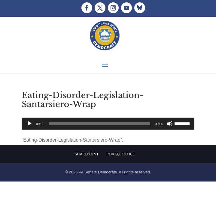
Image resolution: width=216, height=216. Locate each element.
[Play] (29, 124)
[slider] (99, 123)
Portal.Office (120, 154)
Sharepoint (87, 154)
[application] (108, 124)
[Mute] (170, 124)
